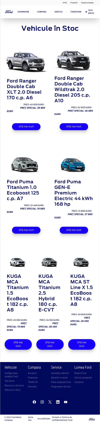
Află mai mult (26, 126)
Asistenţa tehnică (60, 373)
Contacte (79, 382)
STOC (65, 3)
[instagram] (42, 402)
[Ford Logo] (9, 11)
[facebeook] (34, 402)
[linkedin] (57, 402)
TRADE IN (33, 382)
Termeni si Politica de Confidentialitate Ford (62, 418)
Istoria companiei (83, 378)
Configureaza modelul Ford (11, 375)
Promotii (74, 3)
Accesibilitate (44, 419)
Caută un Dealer (87, 3)
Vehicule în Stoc (13, 390)
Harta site (30, 418)
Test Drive (9, 381)
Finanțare (33, 378)
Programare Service (61, 387)
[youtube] (65, 402)
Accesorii (32, 373)
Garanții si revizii (59, 378)
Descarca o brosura (14, 385)
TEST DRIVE (89, 12)
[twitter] (50, 402)
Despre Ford (80, 373)
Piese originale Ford (61, 382)
